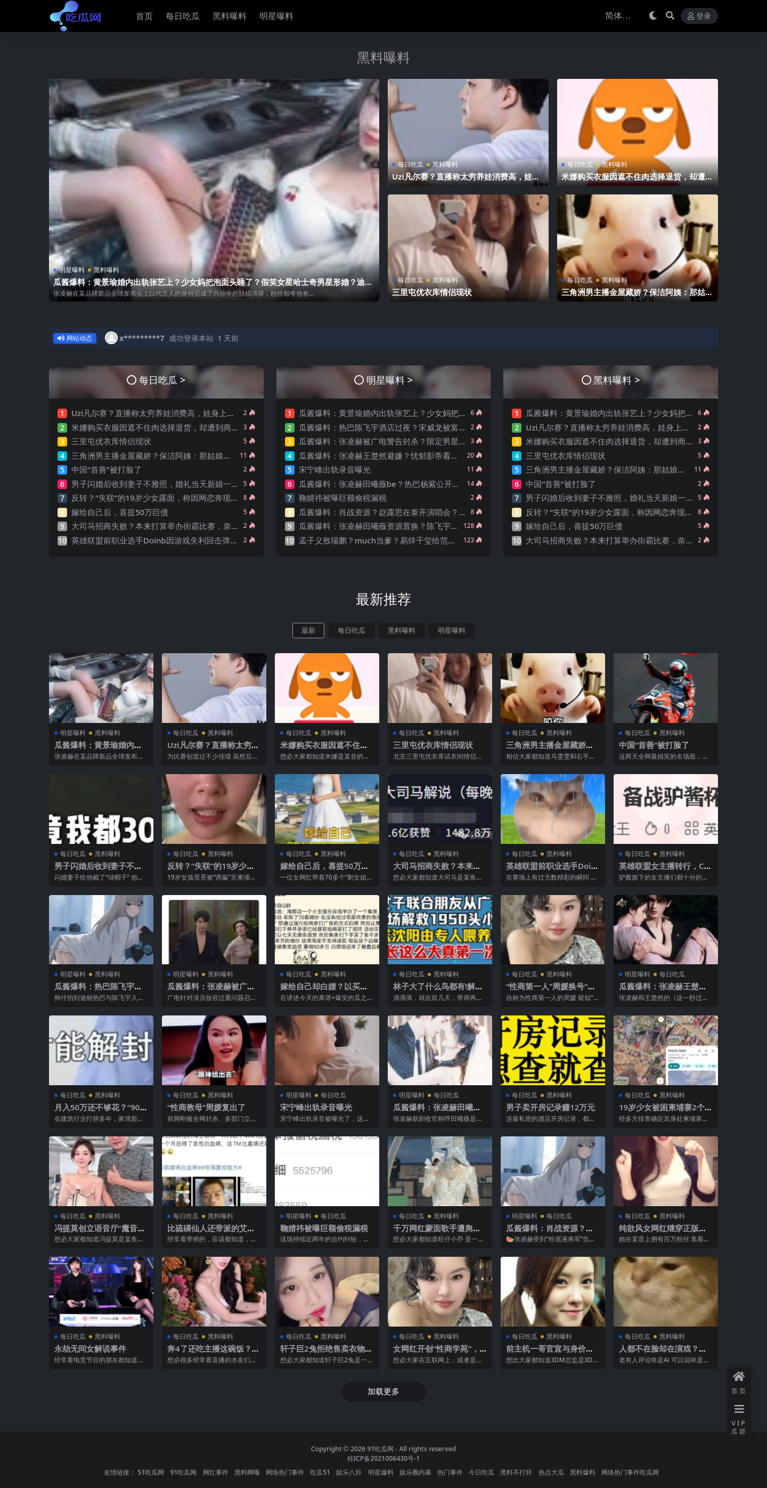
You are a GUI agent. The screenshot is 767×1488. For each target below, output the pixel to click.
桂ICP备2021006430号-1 (383, 1456)
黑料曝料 (383, 57)
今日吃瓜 (481, 1470)
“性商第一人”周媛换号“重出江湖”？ (551, 990)
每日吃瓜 (410, 164)
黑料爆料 (582, 1470)
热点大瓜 (551, 1470)
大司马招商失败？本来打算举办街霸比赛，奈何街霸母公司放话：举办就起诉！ (211, 526)
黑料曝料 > (616, 379)
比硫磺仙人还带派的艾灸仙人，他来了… (211, 1231)
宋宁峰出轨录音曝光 (335, 469)
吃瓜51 (320, 1470)
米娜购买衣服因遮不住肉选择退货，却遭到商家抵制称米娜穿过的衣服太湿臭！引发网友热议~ (237, 427)
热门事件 (450, 1470)
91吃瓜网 (380, 1446)
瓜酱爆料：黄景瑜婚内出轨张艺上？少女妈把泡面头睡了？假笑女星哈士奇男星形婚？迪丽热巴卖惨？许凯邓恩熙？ (213, 287)
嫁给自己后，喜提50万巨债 (119, 512)
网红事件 (216, 1470)
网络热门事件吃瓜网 (630, 1470)
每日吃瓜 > (162, 379)
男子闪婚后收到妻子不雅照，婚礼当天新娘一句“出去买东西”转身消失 (194, 483)
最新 (308, 631)
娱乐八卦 (349, 1470)
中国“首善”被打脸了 (106, 469)
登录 (699, 16)
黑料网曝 (247, 1470)
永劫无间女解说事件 (90, 1346)
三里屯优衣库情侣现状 (432, 292)
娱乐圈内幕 (415, 1470)
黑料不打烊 (516, 1470)
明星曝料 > (389, 379)
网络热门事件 (285, 1470)
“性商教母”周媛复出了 (206, 1106)
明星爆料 (381, 1470)
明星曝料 (72, 269)
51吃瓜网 (150, 1470)
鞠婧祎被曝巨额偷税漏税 (343, 497)
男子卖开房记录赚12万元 (550, 1106)
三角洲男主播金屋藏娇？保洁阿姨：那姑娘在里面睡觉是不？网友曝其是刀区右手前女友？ (231, 455)
